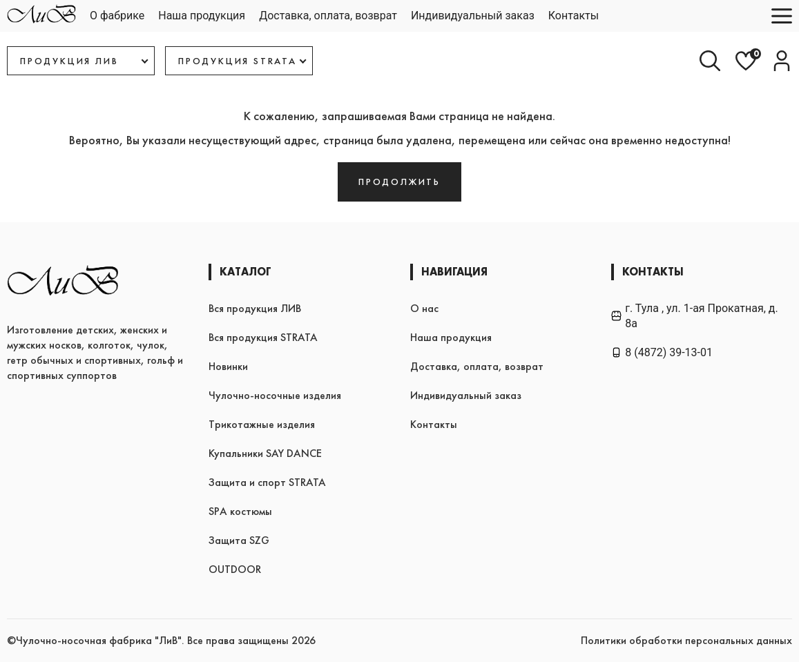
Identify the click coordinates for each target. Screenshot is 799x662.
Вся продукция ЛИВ (255, 308)
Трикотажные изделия (262, 424)
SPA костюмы (240, 511)
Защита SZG (239, 540)
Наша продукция (201, 15)
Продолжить (399, 181)
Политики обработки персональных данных (686, 640)
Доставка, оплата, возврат (328, 15)
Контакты (573, 15)
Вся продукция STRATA (263, 337)
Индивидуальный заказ (473, 15)
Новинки (228, 366)
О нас (424, 308)
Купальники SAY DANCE (265, 453)
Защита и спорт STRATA (267, 482)
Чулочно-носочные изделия (275, 395)
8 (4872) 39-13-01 (662, 352)
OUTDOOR (235, 569)
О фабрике (117, 15)
